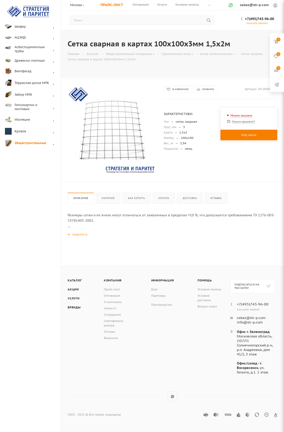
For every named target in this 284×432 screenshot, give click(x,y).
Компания (113, 280)
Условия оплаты (209, 289)
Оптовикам (112, 296)
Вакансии (111, 338)
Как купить (136, 198)
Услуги (74, 298)
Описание (80, 198)
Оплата (163, 198)
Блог (154, 289)
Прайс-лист (112, 289)
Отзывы (216, 198)
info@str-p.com (250, 322)
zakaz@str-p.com (254, 5)
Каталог (75, 280)
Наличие (108, 198)
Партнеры (158, 296)
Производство (161, 305)
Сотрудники (112, 315)
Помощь (204, 280)
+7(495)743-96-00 (259, 19)
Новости (110, 308)
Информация (162, 280)
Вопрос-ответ (207, 306)
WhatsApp (172, 396)
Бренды (74, 307)
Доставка (190, 198)
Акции (73, 289)
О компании (113, 302)
